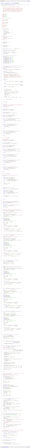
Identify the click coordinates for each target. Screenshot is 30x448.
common (12, 3)
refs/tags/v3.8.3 (8, 3)
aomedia (2, 3)
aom (4, 3)
